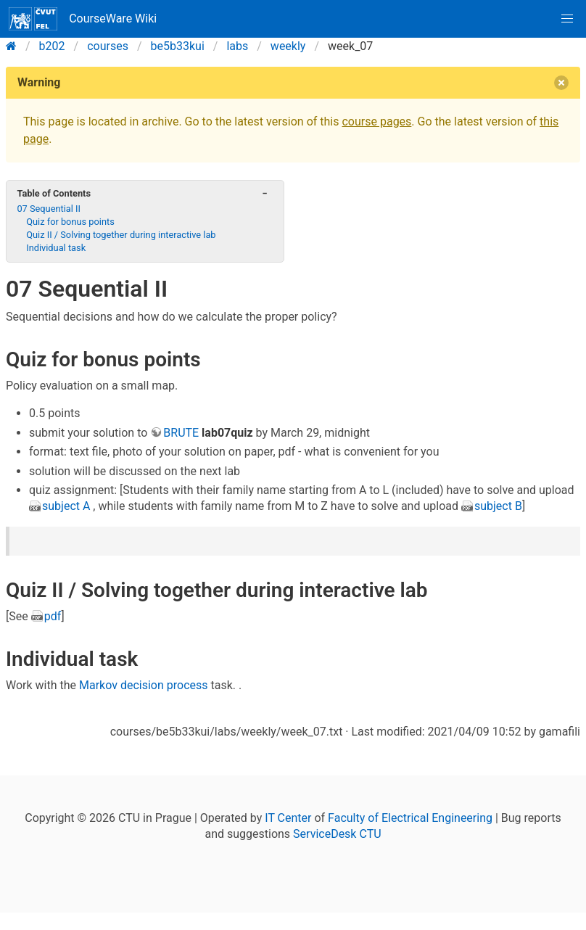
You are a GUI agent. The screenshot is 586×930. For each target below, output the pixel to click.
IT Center (288, 818)
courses (107, 46)
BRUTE (181, 433)
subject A (66, 506)
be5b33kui (178, 46)
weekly (288, 46)
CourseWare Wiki (83, 18)
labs (237, 46)
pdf (53, 616)
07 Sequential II (49, 208)
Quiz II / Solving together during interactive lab (120, 234)
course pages (376, 121)
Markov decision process (143, 685)
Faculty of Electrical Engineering (410, 818)
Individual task (56, 247)
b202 (52, 46)
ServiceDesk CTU (337, 834)
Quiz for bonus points (70, 221)
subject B (498, 506)
